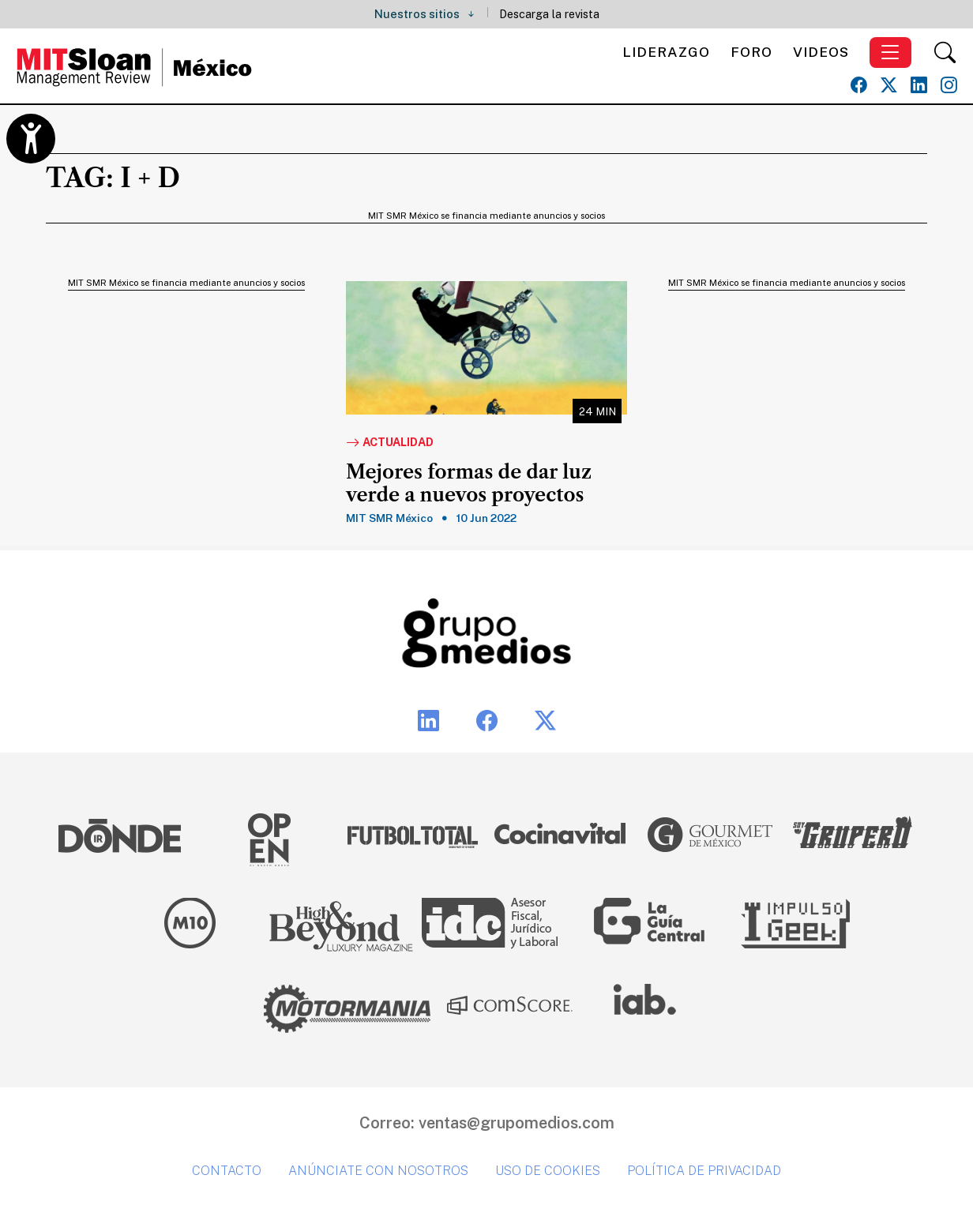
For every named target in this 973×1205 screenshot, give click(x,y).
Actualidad (390, 443)
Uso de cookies (547, 1170)
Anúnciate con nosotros (378, 1170)
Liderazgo (666, 51)
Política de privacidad (704, 1170)
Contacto (226, 1170)
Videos (821, 51)
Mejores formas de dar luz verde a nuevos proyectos (469, 483)
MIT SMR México (389, 518)
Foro (751, 51)
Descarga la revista (549, 14)
